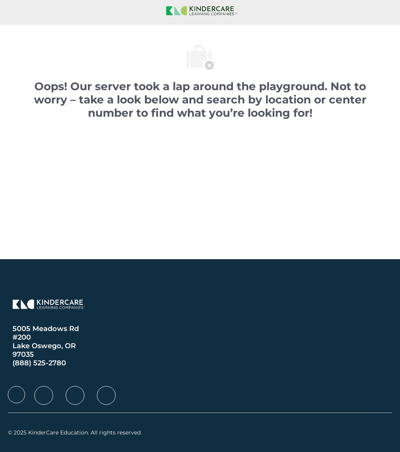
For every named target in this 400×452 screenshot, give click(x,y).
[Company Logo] (200, 10)
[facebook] (16, 394)
